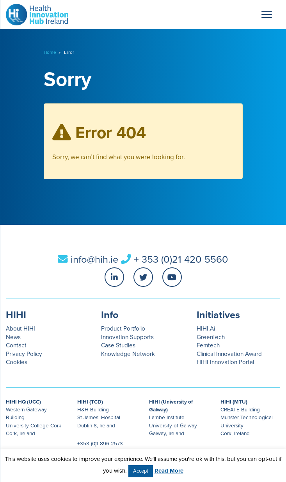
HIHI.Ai (206, 328)
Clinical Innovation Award (229, 353)
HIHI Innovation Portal (225, 362)
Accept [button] (140, 471)
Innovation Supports (127, 337)
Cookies (16, 362)
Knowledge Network (128, 353)
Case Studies (118, 345)
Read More (169, 470)
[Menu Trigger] (267, 14)
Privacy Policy (24, 353)
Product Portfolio (123, 328)
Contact (16, 345)
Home (50, 52)
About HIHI (20, 328)
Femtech (208, 345)
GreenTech (211, 337)
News (13, 337)
